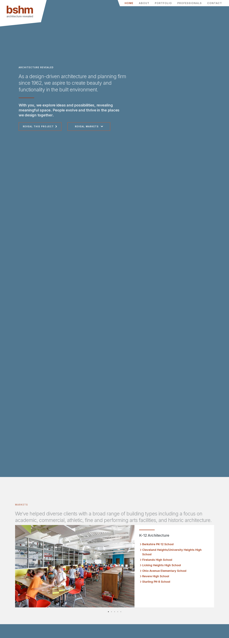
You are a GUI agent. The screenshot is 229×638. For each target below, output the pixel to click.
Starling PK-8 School (156, 581)
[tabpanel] (114, 566)
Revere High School (155, 576)
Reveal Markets (87, 126)
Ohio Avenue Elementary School (164, 570)
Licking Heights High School (161, 565)
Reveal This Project (38, 126)
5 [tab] (123, 611)
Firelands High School (157, 559)
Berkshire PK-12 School (158, 544)
